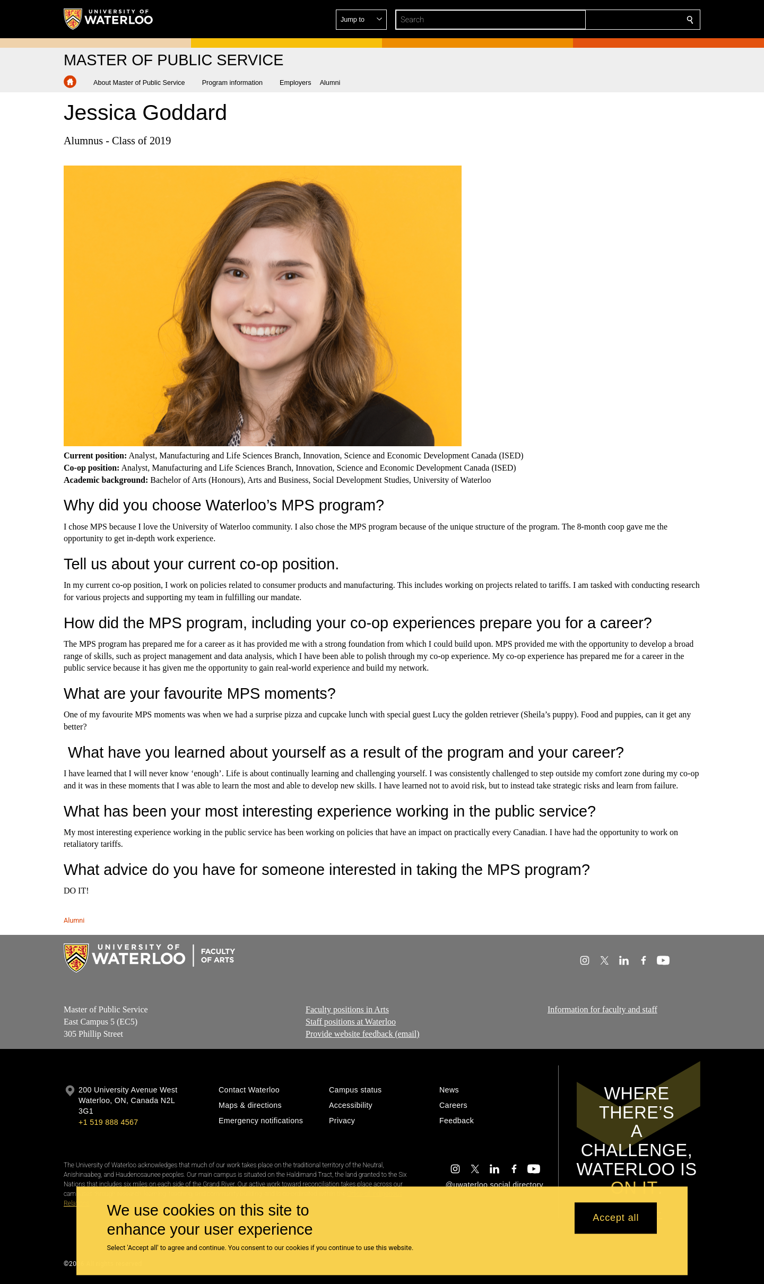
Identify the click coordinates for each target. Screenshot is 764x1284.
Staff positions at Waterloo (351, 1021)
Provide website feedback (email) (363, 1033)
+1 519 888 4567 (108, 1122)
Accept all (616, 1218)
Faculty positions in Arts (347, 1009)
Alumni (74, 920)
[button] (613, 19)
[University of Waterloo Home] (109, 19)
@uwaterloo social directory (494, 1185)
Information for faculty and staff (602, 1009)
